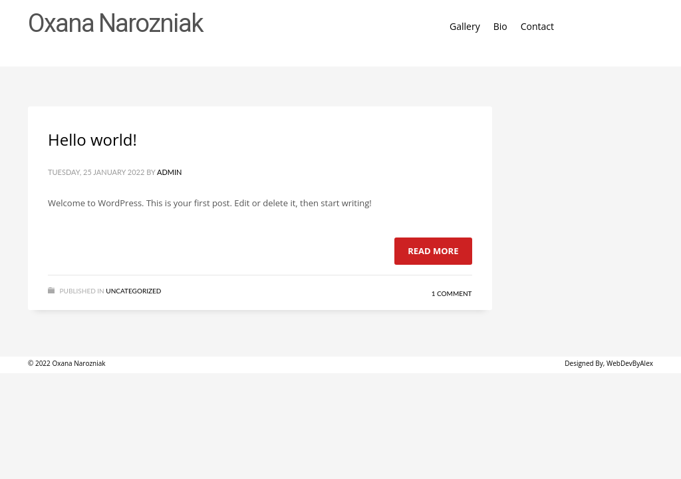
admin (169, 172)
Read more (433, 251)
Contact (537, 26)
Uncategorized (133, 291)
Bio (500, 26)
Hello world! (92, 139)
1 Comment (452, 293)
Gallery (465, 26)
